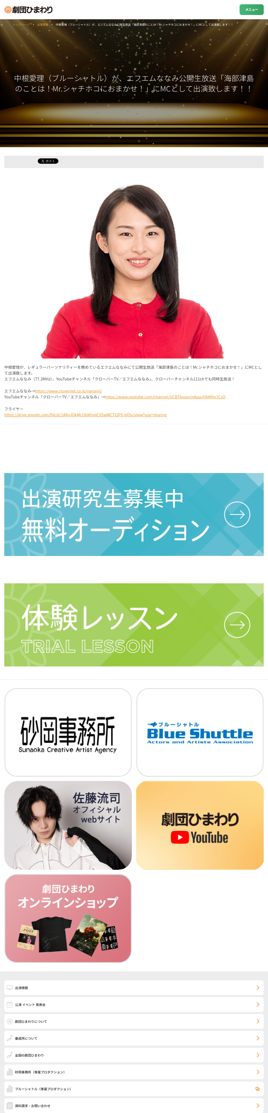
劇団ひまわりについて (31, 1021)
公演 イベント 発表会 (30, 1004)
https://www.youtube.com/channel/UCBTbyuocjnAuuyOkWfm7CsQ (165, 396)
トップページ (21, 24)
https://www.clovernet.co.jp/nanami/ (68, 391)
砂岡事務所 (40, 1072)
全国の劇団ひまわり (29, 1055)
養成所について (26, 1038)
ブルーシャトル (44, 1089)
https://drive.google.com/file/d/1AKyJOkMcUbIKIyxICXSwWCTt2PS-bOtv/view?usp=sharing (85, 414)
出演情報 (42, 24)
